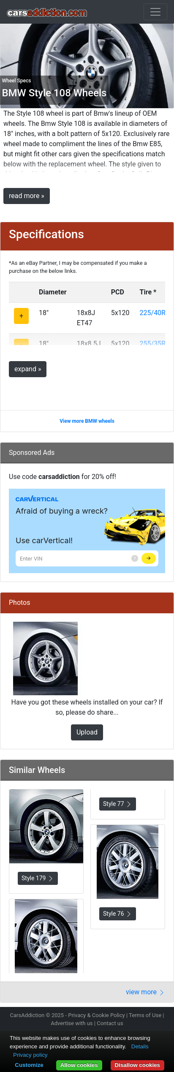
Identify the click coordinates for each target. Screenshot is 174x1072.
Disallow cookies (137, 1065)
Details (140, 1046)
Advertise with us (71, 1023)
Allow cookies (79, 1065)
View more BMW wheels (87, 421)
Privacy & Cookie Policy (96, 1015)
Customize (29, 1065)
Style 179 (38, 878)
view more (145, 992)
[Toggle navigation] (155, 11)
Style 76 (117, 913)
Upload (87, 732)
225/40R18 (156, 313)
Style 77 (117, 804)
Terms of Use (145, 1015)
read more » (26, 196)
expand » (27, 369)
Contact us (110, 1023)
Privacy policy (30, 1055)
